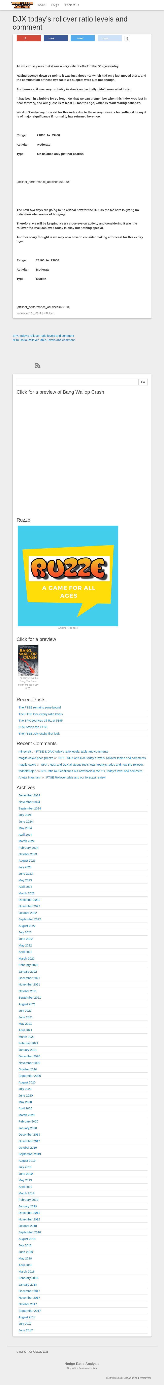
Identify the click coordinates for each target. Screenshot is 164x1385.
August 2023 (27, 860)
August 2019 (27, 1160)
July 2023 (25, 867)
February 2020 (28, 1121)
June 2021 (26, 1017)
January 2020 (28, 1128)
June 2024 (26, 821)
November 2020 (29, 1063)
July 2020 (25, 1088)
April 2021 (25, 1030)
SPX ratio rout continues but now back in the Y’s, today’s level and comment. (92, 771)
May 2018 (25, 1258)
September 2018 (30, 1232)
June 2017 (26, 1330)
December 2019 (29, 1134)
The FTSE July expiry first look (39, 733)
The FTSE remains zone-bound (40, 707)
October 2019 (28, 1147)
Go (143, 382)
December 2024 (29, 795)
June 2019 (26, 1173)
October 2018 (28, 1225)
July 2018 (25, 1245)
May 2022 (25, 945)
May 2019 (25, 1180)
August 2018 (27, 1239)
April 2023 (25, 886)
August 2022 (27, 926)
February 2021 (28, 1043)
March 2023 (27, 893)
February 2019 (28, 1199)
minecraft (25, 751)
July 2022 (25, 932)
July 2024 (25, 815)
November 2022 (29, 906)
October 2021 (28, 991)
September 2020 (30, 1075)
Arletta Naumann (30, 777)
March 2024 (27, 841)
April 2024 (25, 834)
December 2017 (29, 1291)
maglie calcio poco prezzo (36, 758)
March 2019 (27, 1193)
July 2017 (25, 1323)
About (41, 5)
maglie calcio (27, 764)
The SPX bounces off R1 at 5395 (41, 720)
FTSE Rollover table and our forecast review (75, 777)
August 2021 (27, 1004)
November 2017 (29, 1297)
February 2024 (28, 847)
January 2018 (28, 1284)
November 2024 (29, 802)
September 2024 (30, 808)
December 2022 (29, 899)
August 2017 (27, 1317)
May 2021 (25, 1023)
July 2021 (25, 1010)
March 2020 (27, 1115)
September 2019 (30, 1154)
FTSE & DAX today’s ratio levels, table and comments (72, 751)
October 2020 (28, 1069)
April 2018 (25, 1265)
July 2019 (25, 1167)
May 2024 (25, 828)
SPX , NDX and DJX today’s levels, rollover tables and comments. (102, 758)
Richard (49, 313)
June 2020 (26, 1095)
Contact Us (72, 5)
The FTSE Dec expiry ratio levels (41, 714)
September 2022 (30, 919)
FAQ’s (55, 5)
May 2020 (25, 1102)
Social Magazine (125, 1378)
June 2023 (26, 873)
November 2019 (29, 1141)
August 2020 (27, 1082)
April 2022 (25, 952)
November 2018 (29, 1219)
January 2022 (28, 971)
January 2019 (28, 1206)
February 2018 (28, 1278)
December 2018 (29, 1212)
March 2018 (27, 1271)
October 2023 (28, 854)
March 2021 (27, 1036)
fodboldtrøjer (27, 771)
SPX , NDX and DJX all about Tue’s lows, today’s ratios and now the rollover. (92, 764)
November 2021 (29, 984)
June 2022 (26, 938)
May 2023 (25, 880)
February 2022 (28, 965)
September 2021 (30, 997)
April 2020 (25, 1108)
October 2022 (28, 912)
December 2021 (29, 978)
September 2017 (30, 1310)
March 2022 (27, 958)
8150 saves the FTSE (33, 727)
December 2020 (29, 1056)
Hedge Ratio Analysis (82, 1364)
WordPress (145, 1378)
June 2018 (26, 1252)
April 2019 (25, 1186)
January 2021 (28, 1049)
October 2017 (28, 1304)
